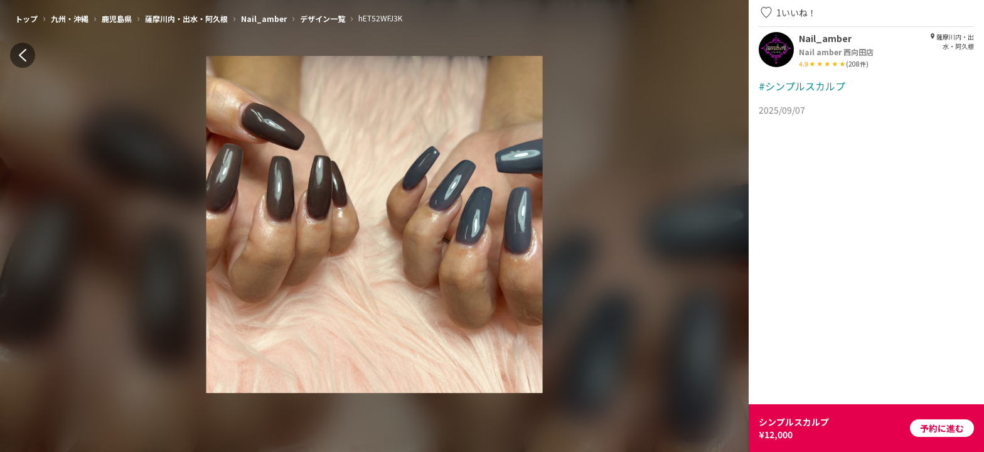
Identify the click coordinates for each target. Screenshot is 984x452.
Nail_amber (264, 18)
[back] (22, 55)
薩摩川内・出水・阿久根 (186, 18)
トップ (26, 18)
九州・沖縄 (69, 18)
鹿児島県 (117, 18)
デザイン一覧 (322, 18)
